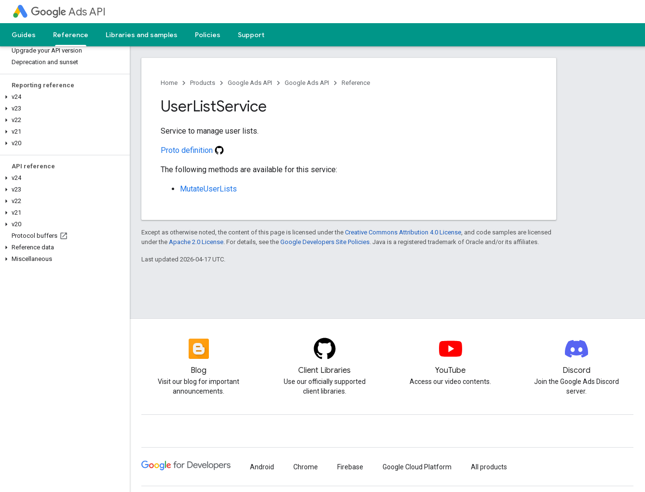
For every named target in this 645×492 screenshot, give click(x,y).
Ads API (68, 11)
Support (251, 34)
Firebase (350, 467)
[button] (63, 97)
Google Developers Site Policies (325, 242)
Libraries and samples (142, 34)
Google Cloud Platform (417, 467)
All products (489, 467)
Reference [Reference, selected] (70, 34)
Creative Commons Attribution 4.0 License (403, 232)
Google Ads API (250, 82)
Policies (207, 34)
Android (262, 467)
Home (169, 82)
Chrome (305, 467)
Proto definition (192, 150)
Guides (24, 34)
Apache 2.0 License (196, 242)
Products (202, 82)
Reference (356, 82)
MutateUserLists (208, 188)
